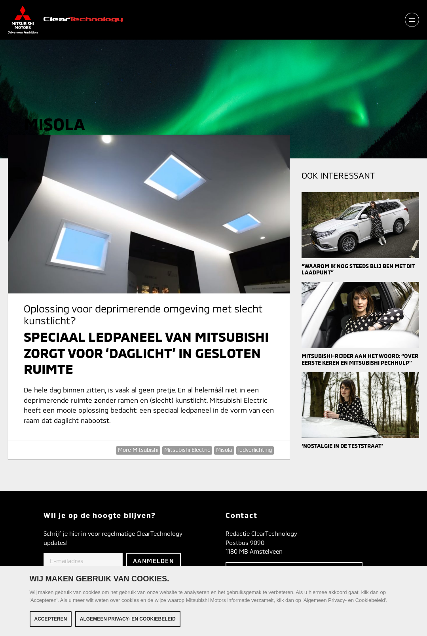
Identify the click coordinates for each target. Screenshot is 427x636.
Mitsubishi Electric (187, 449)
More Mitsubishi (138, 449)
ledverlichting (255, 449)
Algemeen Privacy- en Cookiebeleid (128, 619)
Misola (224, 449)
